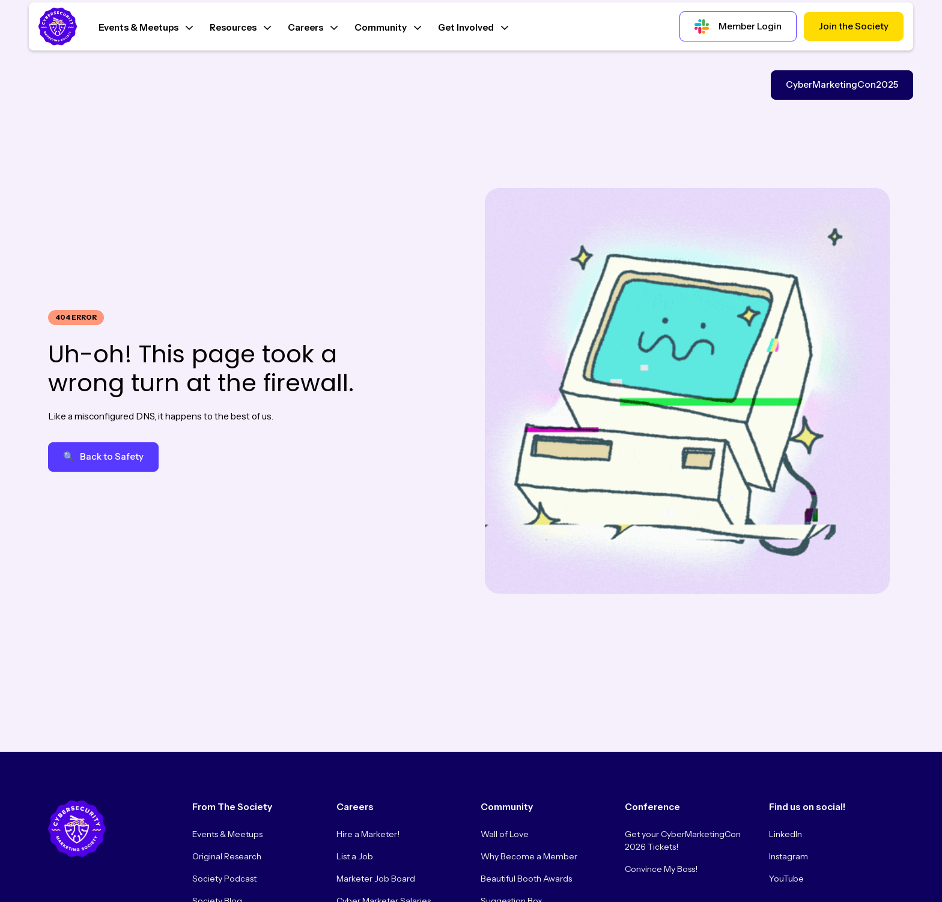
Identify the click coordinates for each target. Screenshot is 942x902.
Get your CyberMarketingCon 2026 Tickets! (683, 840)
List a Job (354, 856)
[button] (145, 26)
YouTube (786, 878)
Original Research (226, 856)
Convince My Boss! (661, 869)
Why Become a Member (529, 856)
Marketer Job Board (375, 878)
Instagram (788, 856)
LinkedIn (785, 834)
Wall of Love (505, 834)
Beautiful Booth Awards (526, 878)
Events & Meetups (227, 834)
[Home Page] (60, 26)
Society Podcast (224, 878)
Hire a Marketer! (368, 834)
